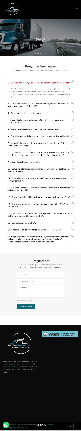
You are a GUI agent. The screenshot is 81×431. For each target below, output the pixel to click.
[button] (6, 425)
